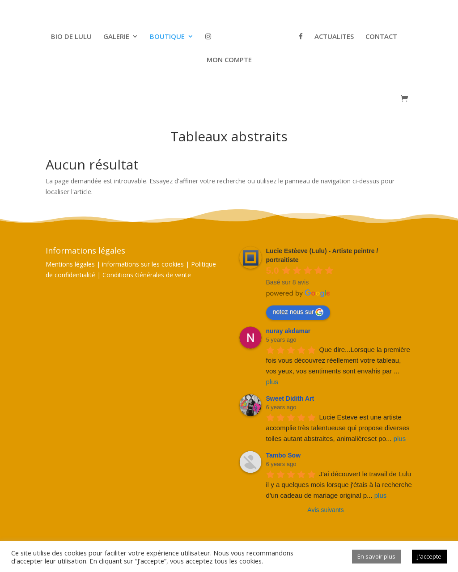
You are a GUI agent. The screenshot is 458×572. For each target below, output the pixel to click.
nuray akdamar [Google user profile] (288, 331)
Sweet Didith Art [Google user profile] (290, 398)
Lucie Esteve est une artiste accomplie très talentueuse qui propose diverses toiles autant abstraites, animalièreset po (338, 427)
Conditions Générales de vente (146, 275)
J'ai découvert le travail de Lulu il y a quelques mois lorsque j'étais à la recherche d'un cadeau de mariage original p (340, 484)
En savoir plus (376, 556)
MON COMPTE (229, 60)
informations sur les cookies (143, 264)
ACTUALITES (334, 37)
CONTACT (381, 37)
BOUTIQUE (167, 37)
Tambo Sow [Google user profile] (283, 455)
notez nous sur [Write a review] (298, 312)
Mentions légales (70, 264)
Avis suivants (325, 509)
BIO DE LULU (71, 37)
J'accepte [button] (429, 556)
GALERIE (116, 37)
